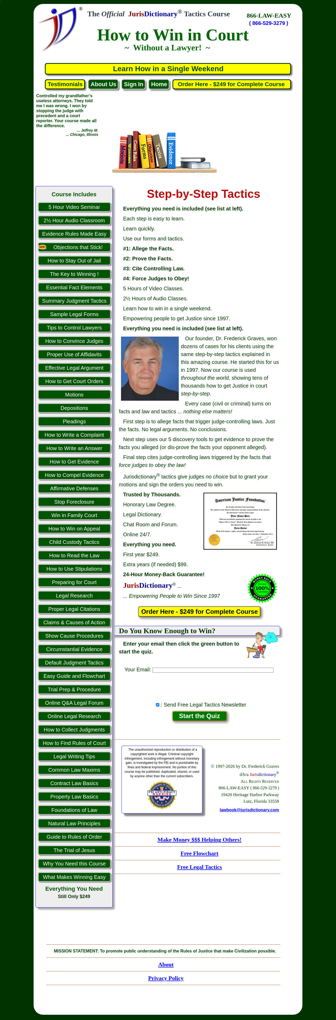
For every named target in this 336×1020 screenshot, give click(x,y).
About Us (103, 84)
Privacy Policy (165, 978)
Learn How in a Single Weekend (168, 69)
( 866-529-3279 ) (268, 23)
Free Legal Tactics (199, 867)
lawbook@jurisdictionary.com (249, 810)
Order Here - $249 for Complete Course (232, 84)
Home (159, 84)
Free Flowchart (199, 853)
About (166, 964)
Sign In (133, 84)
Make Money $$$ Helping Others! (200, 839)
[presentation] (199, 686)
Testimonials (65, 84)
